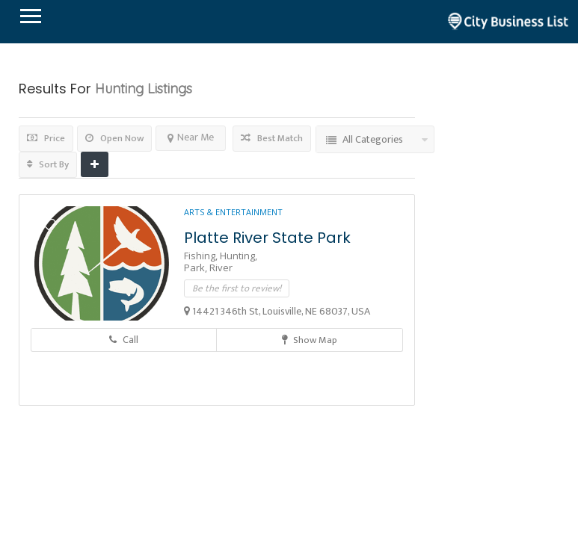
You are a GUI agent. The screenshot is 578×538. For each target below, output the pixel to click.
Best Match (272, 138)
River (221, 267)
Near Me (190, 137)
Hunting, (238, 255)
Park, (196, 267)
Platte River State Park (267, 237)
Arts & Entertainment (233, 211)
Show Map (309, 340)
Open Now (114, 138)
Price (46, 138)
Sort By (48, 164)
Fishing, (202, 255)
